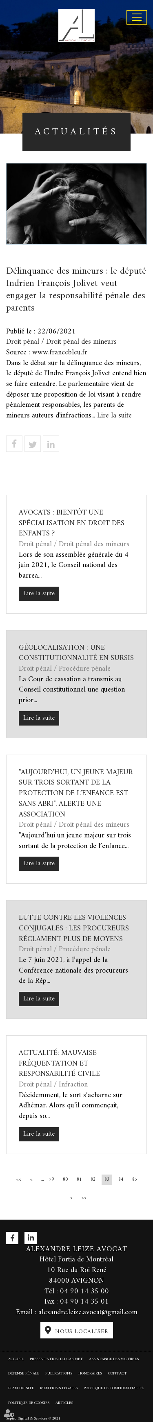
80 (65, 1179)
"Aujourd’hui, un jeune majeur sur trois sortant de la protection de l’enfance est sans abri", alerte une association (76, 793)
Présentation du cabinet (56, 1359)
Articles (64, 1402)
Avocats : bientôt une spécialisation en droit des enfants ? (71, 523)
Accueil (16, 1359)
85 (134, 1179)
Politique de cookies (28, 1402)
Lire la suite (114, 415)
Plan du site (21, 1388)
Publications (58, 1373)
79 (51, 1179)
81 (79, 1179)
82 (93, 1179)
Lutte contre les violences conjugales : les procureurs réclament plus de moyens (74, 928)
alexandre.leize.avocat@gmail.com (87, 1312)
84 (120, 1179)
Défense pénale (23, 1373)
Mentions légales (59, 1388)
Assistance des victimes (114, 1359)
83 (106, 1179)
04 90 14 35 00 (84, 1291)
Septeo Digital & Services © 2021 (33, 1418)
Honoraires (90, 1373)
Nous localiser (82, 1332)
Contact (117, 1373)
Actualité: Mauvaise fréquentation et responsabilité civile (59, 1063)
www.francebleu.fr (59, 352)
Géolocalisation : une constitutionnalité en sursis (76, 653)
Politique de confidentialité (114, 1388)
